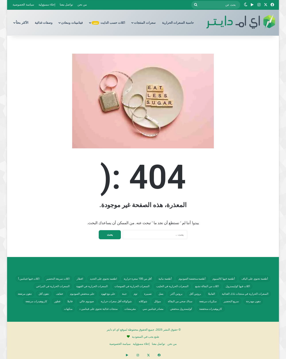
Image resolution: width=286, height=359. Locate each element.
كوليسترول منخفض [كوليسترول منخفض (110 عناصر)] (181, 308)
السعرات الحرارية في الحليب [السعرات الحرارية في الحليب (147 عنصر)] (172, 286)
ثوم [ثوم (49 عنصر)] (135, 293)
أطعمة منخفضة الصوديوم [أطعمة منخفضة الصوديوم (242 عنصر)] (192, 278)
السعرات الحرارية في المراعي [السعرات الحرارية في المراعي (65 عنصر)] (53, 286)
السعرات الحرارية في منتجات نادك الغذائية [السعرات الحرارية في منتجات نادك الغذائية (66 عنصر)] (245, 293)
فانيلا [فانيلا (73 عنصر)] (70, 301)
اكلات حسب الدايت (108, 23)
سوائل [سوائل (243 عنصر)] (157, 301)
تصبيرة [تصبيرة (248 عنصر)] (148, 293)
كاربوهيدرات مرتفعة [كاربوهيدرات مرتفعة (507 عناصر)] (36, 301)
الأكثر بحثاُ (22, 22)
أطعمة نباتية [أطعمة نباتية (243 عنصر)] (165, 278)
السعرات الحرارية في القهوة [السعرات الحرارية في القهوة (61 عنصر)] (92, 286)
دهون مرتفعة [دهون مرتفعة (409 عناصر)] (25, 293)
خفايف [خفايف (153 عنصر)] (59, 293)
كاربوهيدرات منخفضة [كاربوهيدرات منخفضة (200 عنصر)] (210, 308)
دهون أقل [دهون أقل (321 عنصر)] (44, 293)
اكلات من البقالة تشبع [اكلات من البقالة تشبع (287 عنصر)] (207, 286)
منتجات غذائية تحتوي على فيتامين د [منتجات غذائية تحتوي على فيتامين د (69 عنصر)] (98, 308)
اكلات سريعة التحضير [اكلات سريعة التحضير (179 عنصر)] (58, 278)
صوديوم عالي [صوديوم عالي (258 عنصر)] (86, 301)
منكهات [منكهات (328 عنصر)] (68, 308)
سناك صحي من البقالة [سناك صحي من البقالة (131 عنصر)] (180, 301)
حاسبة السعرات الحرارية (178, 22)
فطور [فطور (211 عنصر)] (57, 301)
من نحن (82, 4)
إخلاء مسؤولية (47, 4)
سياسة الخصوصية (23, 4)
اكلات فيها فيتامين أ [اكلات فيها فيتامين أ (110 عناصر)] (28, 278)
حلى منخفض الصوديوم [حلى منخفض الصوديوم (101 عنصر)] (82, 293)
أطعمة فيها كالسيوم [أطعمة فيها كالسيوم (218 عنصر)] (224, 278)
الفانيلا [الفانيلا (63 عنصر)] (211, 293)
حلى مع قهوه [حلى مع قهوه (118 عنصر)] (108, 293)
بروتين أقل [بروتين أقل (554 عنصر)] (195, 293)
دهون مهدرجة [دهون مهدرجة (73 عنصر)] (253, 301)
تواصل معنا (66, 4)
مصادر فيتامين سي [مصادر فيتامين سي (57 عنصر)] (153, 308)
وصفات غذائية (43, 22)
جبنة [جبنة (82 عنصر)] (124, 293)
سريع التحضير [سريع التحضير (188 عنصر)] (231, 301)
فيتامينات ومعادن (72, 22)
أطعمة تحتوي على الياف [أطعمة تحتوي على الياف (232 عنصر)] (255, 278)
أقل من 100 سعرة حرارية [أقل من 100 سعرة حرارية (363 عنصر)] (138, 278)
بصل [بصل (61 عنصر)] (160, 293)
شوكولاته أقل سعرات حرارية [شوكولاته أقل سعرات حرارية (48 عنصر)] (116, 301)
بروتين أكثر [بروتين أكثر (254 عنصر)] (176, 293)
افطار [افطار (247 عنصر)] (80, 278)
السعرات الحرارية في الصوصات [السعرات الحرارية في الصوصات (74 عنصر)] (131, 286)
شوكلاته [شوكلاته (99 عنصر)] (143, 301)
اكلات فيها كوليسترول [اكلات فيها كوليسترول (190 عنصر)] (238, 286)
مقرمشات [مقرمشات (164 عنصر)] (130, 308)
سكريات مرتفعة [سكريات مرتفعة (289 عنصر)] (208, 301)
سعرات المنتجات (144, 22)
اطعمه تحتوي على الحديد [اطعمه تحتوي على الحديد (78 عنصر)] (103, 278)
